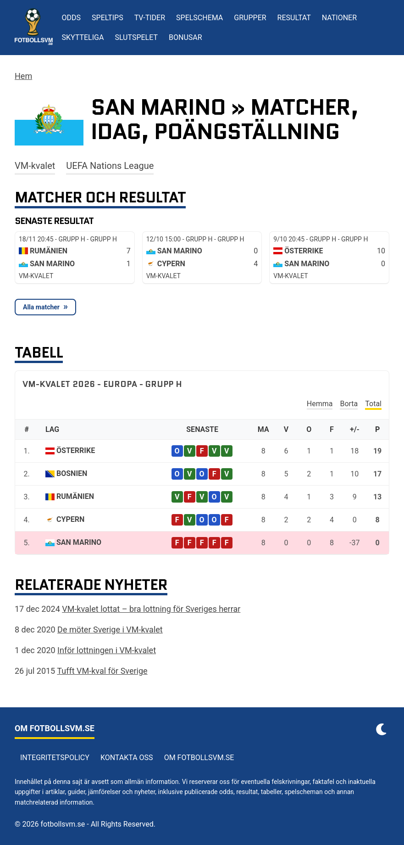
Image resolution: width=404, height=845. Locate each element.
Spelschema (199, 17)
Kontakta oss (126, 757)
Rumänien (75, 496)
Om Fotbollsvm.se (199, 757)
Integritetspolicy (54, 757)
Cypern (70, 519)
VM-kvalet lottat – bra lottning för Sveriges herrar (151, 609)
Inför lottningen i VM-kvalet (106, 650)
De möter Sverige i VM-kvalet (110, 629)
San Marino (78, 542)
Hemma (320, 403)
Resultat (294, 17)
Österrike (75, 450)
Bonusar (185, 37)
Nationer (339, 17)
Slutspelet (136, 37)
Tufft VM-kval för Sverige (102, 671)
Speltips (107, 17)
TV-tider (149, 17)
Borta (349, 403)
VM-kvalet (35, 165)
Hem (23, 76)
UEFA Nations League (110, 165)
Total (373, 403)
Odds (71, 17)
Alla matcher (41, 307)
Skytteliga (83, 37)
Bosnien (71, 473)
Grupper (250, 17)
